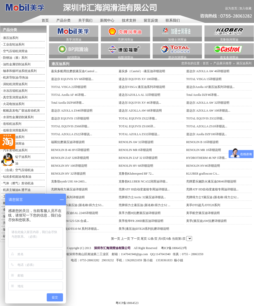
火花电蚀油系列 (13, 104)
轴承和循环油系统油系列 (20, 71)
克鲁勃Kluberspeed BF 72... (136, 173)
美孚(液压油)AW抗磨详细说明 (206, 221)
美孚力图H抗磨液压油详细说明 (140, 213)
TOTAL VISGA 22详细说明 (69, 87)
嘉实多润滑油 (229, 57)
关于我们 (85, 20)
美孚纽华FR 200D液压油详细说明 (141, 221)
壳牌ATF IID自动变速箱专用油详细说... (212, 189)
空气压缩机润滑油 (15, 51)
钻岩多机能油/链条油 (17, 176)
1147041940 (163, 254)
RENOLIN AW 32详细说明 (136, 142)
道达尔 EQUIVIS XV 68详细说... (72, 79)
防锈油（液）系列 (15, 57)
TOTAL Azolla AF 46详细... (68, 95)
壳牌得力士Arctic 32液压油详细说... (142, 197)
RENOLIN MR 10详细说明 (203, 150)
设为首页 (231, 8)
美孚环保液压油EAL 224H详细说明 (74, 213)
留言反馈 (151, 20)
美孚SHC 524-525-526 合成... (70, 221)
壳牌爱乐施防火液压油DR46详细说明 (211, 181)
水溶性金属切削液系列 (18, 117)
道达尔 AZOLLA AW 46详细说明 (207, 71)
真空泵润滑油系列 (15, 97)
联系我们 (173, 20)
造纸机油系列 (12, 124)
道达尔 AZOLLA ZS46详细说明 (71, 110)
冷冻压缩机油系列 (15, 91)
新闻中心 (107, 20)
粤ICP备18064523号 (173, 248)
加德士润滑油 (177, 39)
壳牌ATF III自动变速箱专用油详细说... (144, 189)
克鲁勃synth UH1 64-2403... (69, 181)
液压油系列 (10, 38)
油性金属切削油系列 (16, 64)
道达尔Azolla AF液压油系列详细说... (210, 87)
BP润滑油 (73, 57)
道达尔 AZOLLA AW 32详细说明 (207, 102)
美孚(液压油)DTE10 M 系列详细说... (75, 229)
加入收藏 (245, 8)
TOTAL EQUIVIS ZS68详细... (70, 126)
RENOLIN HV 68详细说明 (136, 165)
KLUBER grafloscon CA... (202, 173)
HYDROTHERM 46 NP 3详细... (206, 158)
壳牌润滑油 (125, 39)
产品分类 (63, 20)
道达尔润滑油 (177, 57)
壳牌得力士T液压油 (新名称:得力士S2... (212, 197)
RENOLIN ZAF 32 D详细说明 (138, 158)
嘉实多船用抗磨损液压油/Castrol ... (74, 71)
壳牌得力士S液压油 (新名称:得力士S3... (77, 205)
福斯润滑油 (125, 57)
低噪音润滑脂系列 (15, 130)
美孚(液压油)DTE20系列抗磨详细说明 (144, 229)
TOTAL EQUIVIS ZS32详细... (205, 118)
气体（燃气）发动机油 (18, 183)
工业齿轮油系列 (13, 44)
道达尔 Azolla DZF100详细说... (206, 134)
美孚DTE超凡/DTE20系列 (203, 205)
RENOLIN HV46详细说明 (203, 165)
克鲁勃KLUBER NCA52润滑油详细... (143, 181)
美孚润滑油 (73, 39)
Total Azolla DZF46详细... (202, 95)
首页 (45, 20)
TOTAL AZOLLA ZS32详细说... (139, 134)
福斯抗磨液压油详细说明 (68, 142)
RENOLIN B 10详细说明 (202, 142)
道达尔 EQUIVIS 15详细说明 (70, 118)
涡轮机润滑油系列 (15, 84)
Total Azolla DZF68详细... (67, 102)
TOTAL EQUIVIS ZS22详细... (138, 118)
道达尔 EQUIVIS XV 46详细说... (140, 102)
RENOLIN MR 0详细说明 (135, 150)
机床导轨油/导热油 (15, 77)
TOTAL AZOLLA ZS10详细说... (206, 126)
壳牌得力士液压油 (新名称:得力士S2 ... (144, 205)
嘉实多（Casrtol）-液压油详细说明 (142, 71)
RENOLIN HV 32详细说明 (68, 173)
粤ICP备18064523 (127, 303)
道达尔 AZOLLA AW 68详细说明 (140, 110)
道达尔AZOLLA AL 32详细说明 (139, 95)
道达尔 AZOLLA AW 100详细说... (208, 110)
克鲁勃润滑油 (229, 39)
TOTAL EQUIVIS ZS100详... (137, 126)
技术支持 (129, 20)
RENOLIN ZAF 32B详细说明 (70, 158)
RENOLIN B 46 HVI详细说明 (70, 150)
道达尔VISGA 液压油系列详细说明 (142, 87)
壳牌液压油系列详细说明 (68, 197)
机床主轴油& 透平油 (16, 190)
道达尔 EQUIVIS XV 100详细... (139, 79)
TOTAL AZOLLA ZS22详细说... (71, 134)
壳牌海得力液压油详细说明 (69, 189)
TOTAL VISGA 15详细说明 (204, 79)
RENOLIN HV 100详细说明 (69, 165)
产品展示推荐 (222, 63)
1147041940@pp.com (134, 254)
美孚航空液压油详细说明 (203, 213)
